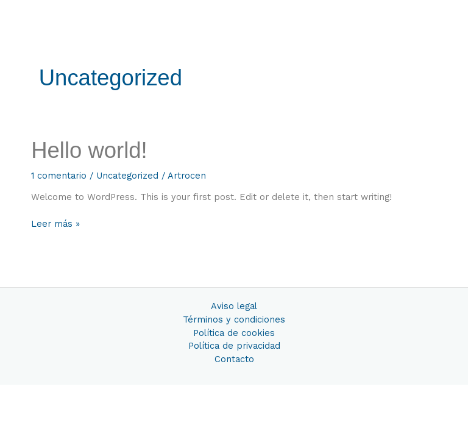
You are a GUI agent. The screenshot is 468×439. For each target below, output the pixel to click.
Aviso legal (234, 306)
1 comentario (59, 175)
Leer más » (55, 224)
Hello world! (89, 150)
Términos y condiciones (234, 319)
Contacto (234, 359)
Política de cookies (234, 332)
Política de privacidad (234, 345)
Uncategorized (127, 175)
